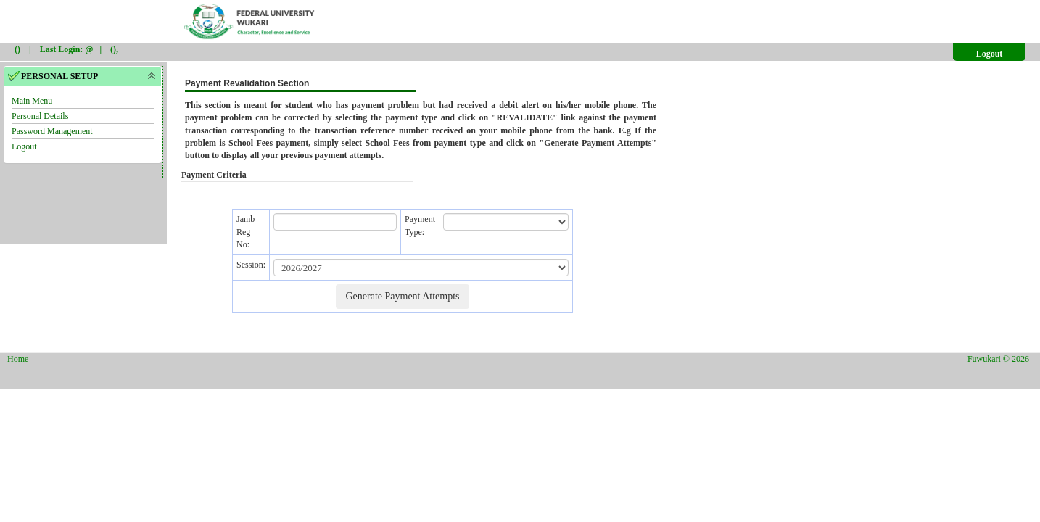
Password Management (52, 131)
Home (17, 359)
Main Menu (32, 101)
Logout (989, 54)
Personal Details (40, 116)
